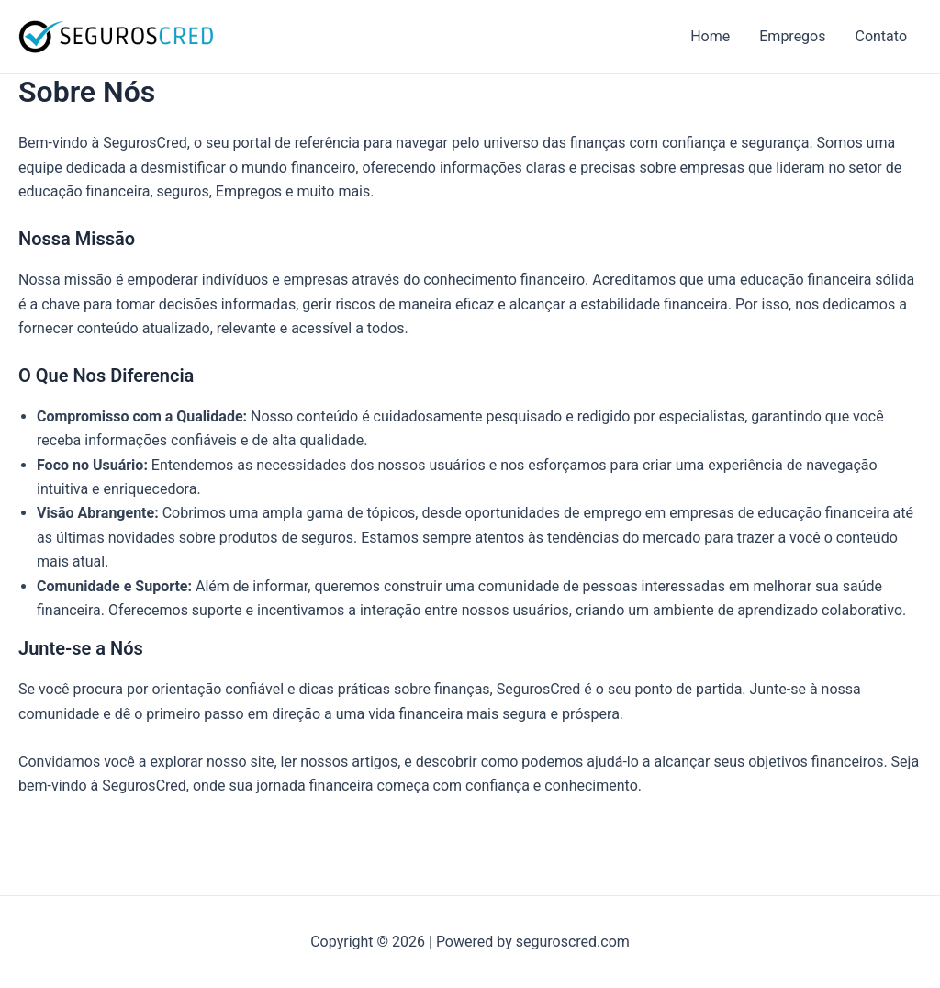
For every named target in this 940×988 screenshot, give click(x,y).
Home (710, 36)
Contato (881, 36)
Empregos (792, 36)
